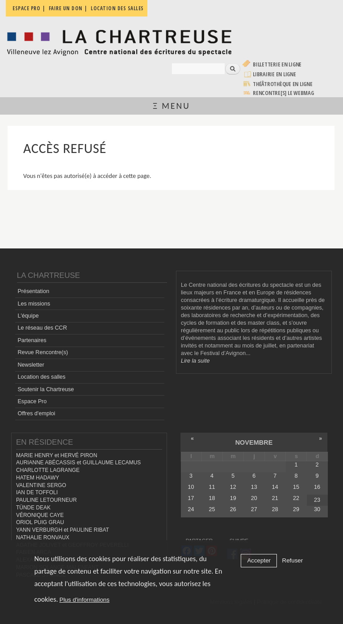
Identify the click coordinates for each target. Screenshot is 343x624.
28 (275, 509)
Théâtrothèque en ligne (283, 84)
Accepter (259, 560)
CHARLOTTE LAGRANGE (47, 470)
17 (191, 498)
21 (275, 498)
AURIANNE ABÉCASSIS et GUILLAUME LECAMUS (78, 462)
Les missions (33, 304)
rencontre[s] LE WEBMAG (283, 93)
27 (254, 509)
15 (296, 487)
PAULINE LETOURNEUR (46, 500)
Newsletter (30, 365)
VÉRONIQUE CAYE (40, 515)
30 (317, 509)
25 (212, 509)
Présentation (33, 291)
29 (296, 509)
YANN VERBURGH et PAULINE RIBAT (62, 530)
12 (233, 487)
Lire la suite (195, 361)
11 (212, 487)
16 (317, 487)
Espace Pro (31, 401)
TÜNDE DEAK (33, 507)
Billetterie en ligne (277, 64)
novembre (254, 442)
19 (233, 498)
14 (275, 487)
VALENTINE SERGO (41, 485)
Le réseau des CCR (42, 328)
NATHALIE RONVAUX (42, 537)
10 (191, 487)
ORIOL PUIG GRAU (40, 522)
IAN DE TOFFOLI (37, 492)
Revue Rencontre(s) (42, 352)
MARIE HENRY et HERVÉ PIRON (56, 455)
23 (317, 500)
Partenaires (31, 340)
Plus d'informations (84, 599)
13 (254, 487)
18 (212, 498)
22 (296, 498)
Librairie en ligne (274, 74)
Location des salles (41, 377)
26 (233, 509)
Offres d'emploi (36, 413)
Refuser (292, 560)
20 (254, 498)
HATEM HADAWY (37, 478)
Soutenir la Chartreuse (45, 389)
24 (191, 509)
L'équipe (27, 316)
